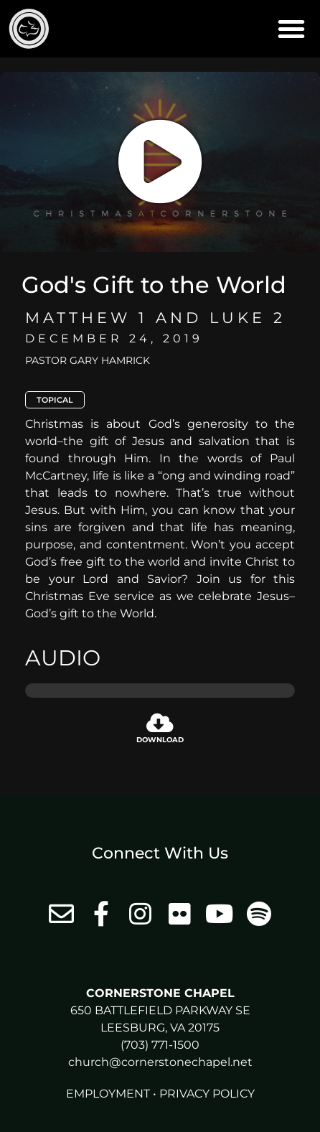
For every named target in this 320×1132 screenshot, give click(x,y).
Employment (108, 1093)
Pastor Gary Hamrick (87, 360)
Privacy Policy (207, 1093)
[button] (291, 28)
